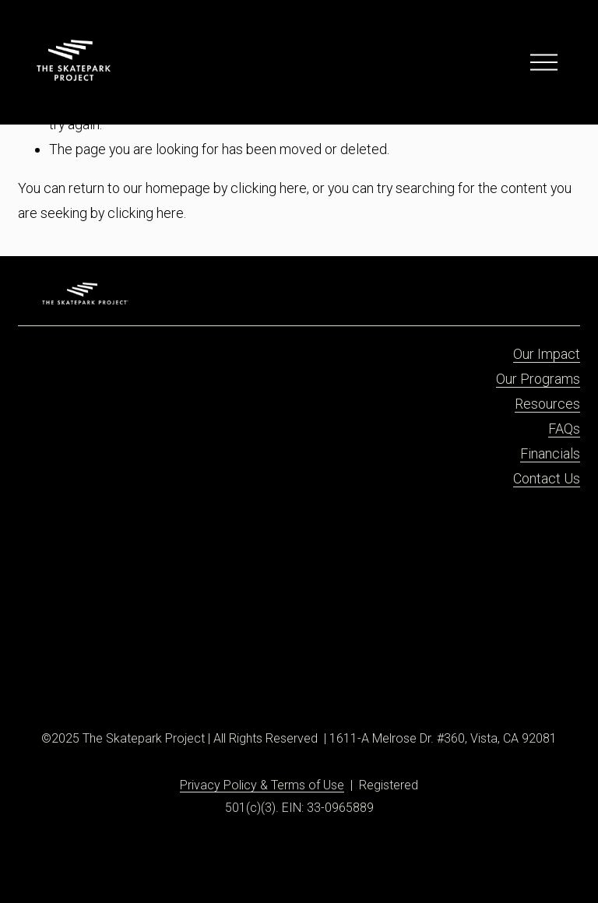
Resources (547, 403)
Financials (550, 453)
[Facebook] (51, 677)
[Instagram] (69, 677)
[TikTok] (88, 677)
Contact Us (546, 478)
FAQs (564, 428)
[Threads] (124, 677)
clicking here (268, 188)
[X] (106, 677)
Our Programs (538, 379)
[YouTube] (143, 677)
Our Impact (546, 354)
